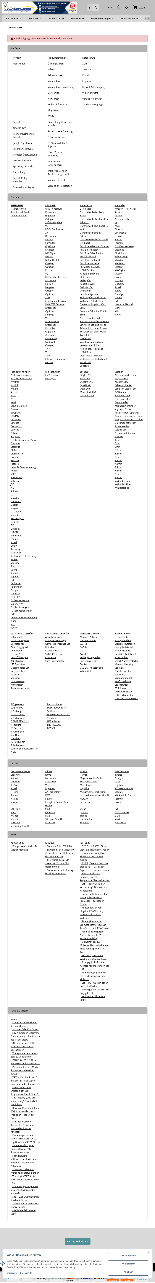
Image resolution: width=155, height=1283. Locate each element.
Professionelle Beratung (60, 131)
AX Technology (53, 791)
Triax (117, 781)
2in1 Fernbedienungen (22, 374)
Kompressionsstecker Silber (129, 419)
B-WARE (51, 728)
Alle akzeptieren (127, 1256)
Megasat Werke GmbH (91, 778)
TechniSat (16, 583)
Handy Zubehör (123, 640)
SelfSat (14, 784)
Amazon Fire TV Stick (125, 208)
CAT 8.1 (84, 654)
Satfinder (52, 711)
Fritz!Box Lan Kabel (90, 259)
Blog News (53, 110)
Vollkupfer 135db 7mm (92, 300)
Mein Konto (19, 63)
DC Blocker (120, 392)
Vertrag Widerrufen (92, 98)
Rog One (15, 734)
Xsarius (118, 819)
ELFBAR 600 (17, 707)
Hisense (15, 463)
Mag (47, 815)
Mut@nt (84, 798)
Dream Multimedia (20, 771)
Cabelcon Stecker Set (125, 388)
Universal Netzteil (124, 304)
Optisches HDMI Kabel (91, 355)
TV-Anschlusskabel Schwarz (94, 328)
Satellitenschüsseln (20, 212)
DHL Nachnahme (22, 160)
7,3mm (118, 463)
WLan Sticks (86, 671)
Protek (48, 270)
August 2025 (17, 842)
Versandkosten (55, 81)
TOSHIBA (15, 596)
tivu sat (49, 362)
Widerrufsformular (57, 104)
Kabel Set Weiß (87, 283)
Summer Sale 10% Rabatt (60, 846)
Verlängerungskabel (90, 657)
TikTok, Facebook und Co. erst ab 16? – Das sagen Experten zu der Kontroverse (95, 867)
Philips (14, 538)
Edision (49, 239)
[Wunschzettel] (126, 7)
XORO (118, 314)
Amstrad (119, 212)
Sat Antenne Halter (20, 688)
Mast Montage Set (20, 667)
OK (12, 525)
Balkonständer (54, 704)
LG (12, 494)
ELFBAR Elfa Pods (20, 721)
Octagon (49, 218)
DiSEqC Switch (52, 650)
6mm (117, 446)
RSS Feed (52, 116)
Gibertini (15, 774)
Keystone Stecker (123, 409)
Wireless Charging (124, 664)
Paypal (16, 122)
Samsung (15, 549)
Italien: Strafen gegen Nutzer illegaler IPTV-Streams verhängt (91, 935)
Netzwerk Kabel (88, 640)
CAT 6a (83, 647)
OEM (117, 815)
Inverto (118, 774)
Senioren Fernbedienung (23, 556)
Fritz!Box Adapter (89, 249)
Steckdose (120, 674)
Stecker (83, 664)
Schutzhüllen (121, 657)
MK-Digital (50, 253)
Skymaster (50, 781)
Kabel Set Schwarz (89, 273)
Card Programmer (54, 660)
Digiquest (50, 788)
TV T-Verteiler (17, 681)
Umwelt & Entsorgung (93, 86)
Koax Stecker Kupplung (127, 412)
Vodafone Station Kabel (92, 341)
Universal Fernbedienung (24, 617)
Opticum (49, 266)
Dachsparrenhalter (56, 707)
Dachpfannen (17, 643)
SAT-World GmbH (124, 788)
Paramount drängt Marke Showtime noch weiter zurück (94, 856)
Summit (15, 573)
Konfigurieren (127, 1264)
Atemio (14, 392)
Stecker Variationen (125, 433)
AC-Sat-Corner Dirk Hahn (93, 791)
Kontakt (17, 57)
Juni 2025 (85, 842)
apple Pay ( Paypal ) (23, 166)
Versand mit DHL (56, 179)
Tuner (48, 355)
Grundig (15, 456)
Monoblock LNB (88, 392)
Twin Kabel (85, 335)
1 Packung (16, 711)
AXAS (117, 225)
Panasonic (16, 535)
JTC (12, 484)
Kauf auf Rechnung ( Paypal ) (23, 135)
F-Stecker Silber (123, 398)
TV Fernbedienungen (21, 610)
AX (46, 232)
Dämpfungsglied (19, 647)
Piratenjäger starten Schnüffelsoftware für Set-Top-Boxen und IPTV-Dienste (95, 925)
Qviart (14, 545)
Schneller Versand (57, 137)
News (14, 1019)
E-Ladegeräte (121, 636)
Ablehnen (127, 1272)
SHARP (14, 559)
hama (48, 774)
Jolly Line (15, 480)
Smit (47, 808)
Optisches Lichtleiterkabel (93, 358)
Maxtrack (15, 822)
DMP (47, 795)
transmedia (86, 819)
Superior (15, 576)
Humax (14, 470)
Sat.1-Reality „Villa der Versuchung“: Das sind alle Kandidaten (93, 887)
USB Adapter (53, 721)
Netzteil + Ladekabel (125, 654)
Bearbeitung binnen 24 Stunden (60, 123)
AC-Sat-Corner (122, 812)
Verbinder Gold (123, 480)
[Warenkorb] (139, 7)
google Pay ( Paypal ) (23, 142)
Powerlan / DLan (88, 660)
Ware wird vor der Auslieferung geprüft (58, 172)
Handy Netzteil (122, 650)
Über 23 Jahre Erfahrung (55, 154)
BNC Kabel (85, 208)
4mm (117, 439)
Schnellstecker (122, 426)
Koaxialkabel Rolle (89, 345)
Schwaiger (16, 552)
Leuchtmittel (121, 684)
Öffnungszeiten (56, 63)
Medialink (50, 341)
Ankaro (14, 388)
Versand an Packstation (60, 185)
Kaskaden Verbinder (125, 405)
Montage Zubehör (89, 636)
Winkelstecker (122, 487)
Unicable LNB (87, 395)
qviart (118, 290)
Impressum (88, 81)
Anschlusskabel (123, 218)
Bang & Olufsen (19, 405)
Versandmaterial (123, 677)
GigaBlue (50, 215)
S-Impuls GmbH (53, 819)
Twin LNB (85, 378)
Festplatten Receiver (55, 300)
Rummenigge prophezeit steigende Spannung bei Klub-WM (93, 976)
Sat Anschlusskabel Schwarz (94, 321)
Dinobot (119, 229)
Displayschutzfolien (125, 643)
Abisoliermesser (53, 636)
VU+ (47, 225)
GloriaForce (17, 453)
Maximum (50, 778)
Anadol (118, 215)
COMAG (15, 415)
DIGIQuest (16, 419)
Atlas (13, 395)
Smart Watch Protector (126, 660)
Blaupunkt (16, 412)
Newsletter (53, 98)
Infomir (14, 801)
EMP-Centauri (122, 771)
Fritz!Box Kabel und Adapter (94, 246)
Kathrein (15, 491)
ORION (14, 532)
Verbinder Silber (123, 484)
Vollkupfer (85, 280)
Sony (13, 566)
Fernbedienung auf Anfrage (25, 439)
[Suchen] (89, 7)
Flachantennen (18, 208)
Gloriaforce (51, 335)
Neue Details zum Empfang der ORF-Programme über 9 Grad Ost (95, 877)
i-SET (13, 474)
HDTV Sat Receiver (54, 229)
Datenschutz (88, 57)
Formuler (50, 242)
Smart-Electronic (88, 781)
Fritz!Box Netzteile (89, 263)
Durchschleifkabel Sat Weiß (94, 239)
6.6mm (118, 450)
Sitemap (86, 69)
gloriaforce (120, 822)
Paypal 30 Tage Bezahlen (21, 179)
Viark (117, 307)
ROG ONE (50, 822)
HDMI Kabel (86, 352)
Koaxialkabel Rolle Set (91, 348)
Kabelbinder (17, 660)
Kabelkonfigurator (89, 294)
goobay (84, 812)
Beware (14, 409)
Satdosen (15, 674)
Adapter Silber (122, 381)
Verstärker (52, 717)
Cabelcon (50, 812)
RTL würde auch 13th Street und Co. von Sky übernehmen (57, 863)
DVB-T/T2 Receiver (55, 304)
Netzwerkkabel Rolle (90, 317)
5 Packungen (17, 717)
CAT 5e (83, 643)
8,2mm (118, 477)
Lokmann (85, 801)
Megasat (49, 249)
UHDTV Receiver (53, 208)
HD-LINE (15, 460)
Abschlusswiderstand (126, 374)
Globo (14, 450)
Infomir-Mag (121, 256)
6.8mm (118, 453)
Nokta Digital (52, 259)
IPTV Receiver (52, 321)
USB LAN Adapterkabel (91, 667)
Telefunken (16, 586)
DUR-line (15, 808)
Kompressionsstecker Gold (128, 415)
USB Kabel (85, 338)
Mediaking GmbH (20, 825)
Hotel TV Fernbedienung (23, 467)
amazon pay (19, 127)
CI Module (50, 657)
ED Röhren (120, 688)
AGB (84, 63)
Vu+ (47, 784)
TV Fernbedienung (20, 600)
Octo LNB (85, 388)
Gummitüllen (121, 402)
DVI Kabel (85, 242)
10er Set (119, 436)
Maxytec (119, 259)
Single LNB (85, 374)
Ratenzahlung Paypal (24, 187)
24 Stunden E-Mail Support (57, 144)
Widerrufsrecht (90, 92)
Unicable (49, 647)
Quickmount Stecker (125, 422)
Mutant (49, 256)
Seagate (119, 791)
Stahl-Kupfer (86, 276)
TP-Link (14, 791)
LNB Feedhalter (19, 215)
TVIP (47, 348)
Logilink (119, 784)
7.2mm (118, 460)
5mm (117, 443)
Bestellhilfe (53, 92)
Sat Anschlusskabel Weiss (93, 324)
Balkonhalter (17, 636)
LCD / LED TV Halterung (127, 698)
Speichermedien (123, 671)
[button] (118, 7)
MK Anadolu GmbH (125, 795)
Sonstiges (15, 677)
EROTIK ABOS (54, 724)
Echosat (119, 235)
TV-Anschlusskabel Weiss (93, 331)
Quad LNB (85, 385)
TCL (12, 579)
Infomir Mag (51, 338)
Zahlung (52, 69)
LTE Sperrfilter (18, 664)
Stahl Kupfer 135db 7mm (93, 297)
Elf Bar (48, 771)
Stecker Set (120, 429)
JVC (12, 487)
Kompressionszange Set (57, 643)
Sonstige (49, 314)
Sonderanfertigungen (93, 104)
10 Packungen (18, 714)
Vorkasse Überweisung (25, 154)
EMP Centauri (52, 374)
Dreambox (50, 212)
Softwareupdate (53, 222)
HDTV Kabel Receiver (56, 276)
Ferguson (15, 436)
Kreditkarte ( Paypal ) (23, 148)
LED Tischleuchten (124, 695)
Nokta (118, 276)
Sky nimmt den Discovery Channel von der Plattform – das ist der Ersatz (60, 853)
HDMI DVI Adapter (89, 270)
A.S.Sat (14, 798)
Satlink (48, 798)
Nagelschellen (18, 671)
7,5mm (118, 470)
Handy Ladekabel (124, 647)
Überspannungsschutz (58, 714)
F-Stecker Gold (122, 395)
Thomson (15, 593)
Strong (14, 569)
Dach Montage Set (20, 640)
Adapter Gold (121, 378)
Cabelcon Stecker (123, 385)
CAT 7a (83, 650)
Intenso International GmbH (94, 795)
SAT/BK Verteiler (53, 654)
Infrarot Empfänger (55, 358)
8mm (117, 474)
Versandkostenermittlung (61, 86)
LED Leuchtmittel (123, 691)
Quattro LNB (86, 381)
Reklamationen (55, 75)
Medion (14, 504)
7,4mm (118, 467)
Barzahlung (19, 172)
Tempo (118, 297)
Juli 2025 (50, 842)
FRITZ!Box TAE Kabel (90, 266)
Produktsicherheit (57, 57)
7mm (117, 456)
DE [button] (108, 7)
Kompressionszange (55, 640)
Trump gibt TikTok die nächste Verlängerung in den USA (95, 966)
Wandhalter (17, 684)
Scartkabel (85, 362)
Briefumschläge (123, 681)
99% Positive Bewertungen (55, 163)
